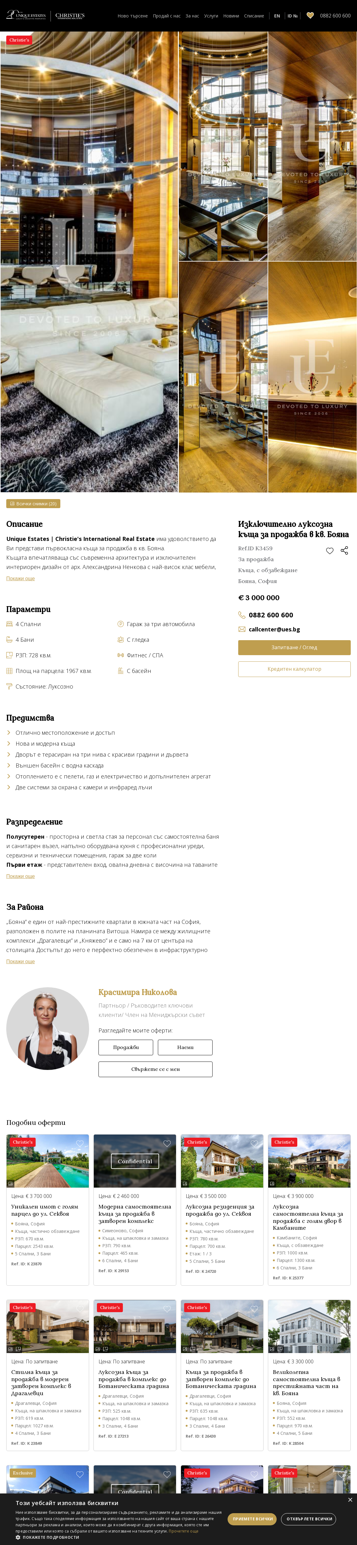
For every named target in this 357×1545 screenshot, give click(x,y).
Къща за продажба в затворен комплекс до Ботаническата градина (221, 1379)
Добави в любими (330, 551)
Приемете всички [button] (253, 1519)
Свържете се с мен (155, 1069)
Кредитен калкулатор (294, 668)
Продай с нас (167, 16)
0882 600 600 (271, 614)
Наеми (185, 1047)
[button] (120, 1537)
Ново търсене (133, 16)
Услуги (211, 16)
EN (277, 16)
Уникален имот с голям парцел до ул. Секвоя (44, 1210)
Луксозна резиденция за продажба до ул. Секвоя (220, 1210)
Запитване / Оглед (294, 647)
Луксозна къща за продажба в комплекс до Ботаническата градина (133, 1379)
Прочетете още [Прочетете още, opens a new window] (184, 1531)
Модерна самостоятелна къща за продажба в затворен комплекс (134, 1213)
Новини (231, 16)
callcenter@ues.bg (274, 629)
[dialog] (178, 1519)
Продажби (126, 1047)
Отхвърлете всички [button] (309, 1519)
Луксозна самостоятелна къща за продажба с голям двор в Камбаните (308, 1217)
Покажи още (20, 578)
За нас (192, 16)
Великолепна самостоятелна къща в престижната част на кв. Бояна (306, 1383)
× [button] (350, 1500)
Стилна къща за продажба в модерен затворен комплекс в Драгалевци (41, 1383)
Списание (254, 16)
